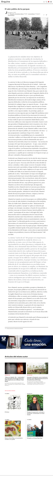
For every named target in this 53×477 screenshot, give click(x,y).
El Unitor (7, 412)
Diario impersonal (10, 328)
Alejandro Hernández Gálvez (17, 14)
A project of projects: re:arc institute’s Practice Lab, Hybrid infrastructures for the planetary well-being (37, 379)
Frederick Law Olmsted (18, 328)
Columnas (7, 393)
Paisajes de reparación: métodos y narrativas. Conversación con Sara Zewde (35, 413)
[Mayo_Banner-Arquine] (26, 348)
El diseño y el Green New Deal (34, 438)
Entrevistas (7, 375)
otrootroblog (31, 14)
